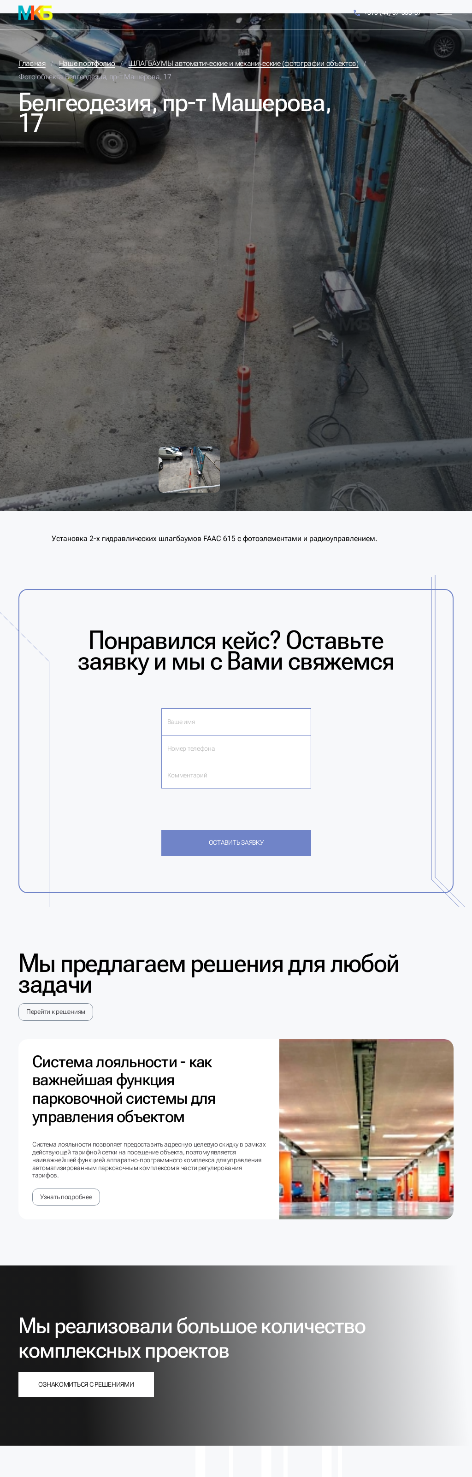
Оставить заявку (236, 842)
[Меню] (444, 12)
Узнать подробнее (66, 1196)
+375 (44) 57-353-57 (387, 13)
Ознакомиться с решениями (86, 1384)
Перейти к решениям (55, 1011)
